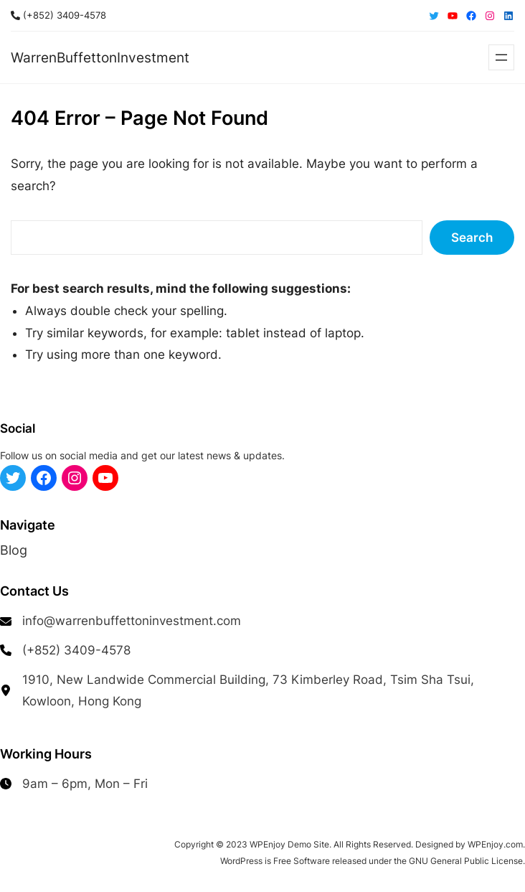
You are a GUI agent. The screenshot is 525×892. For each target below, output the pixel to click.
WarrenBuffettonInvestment (100, 57)
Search (472, 237)
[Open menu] (501, 57)
